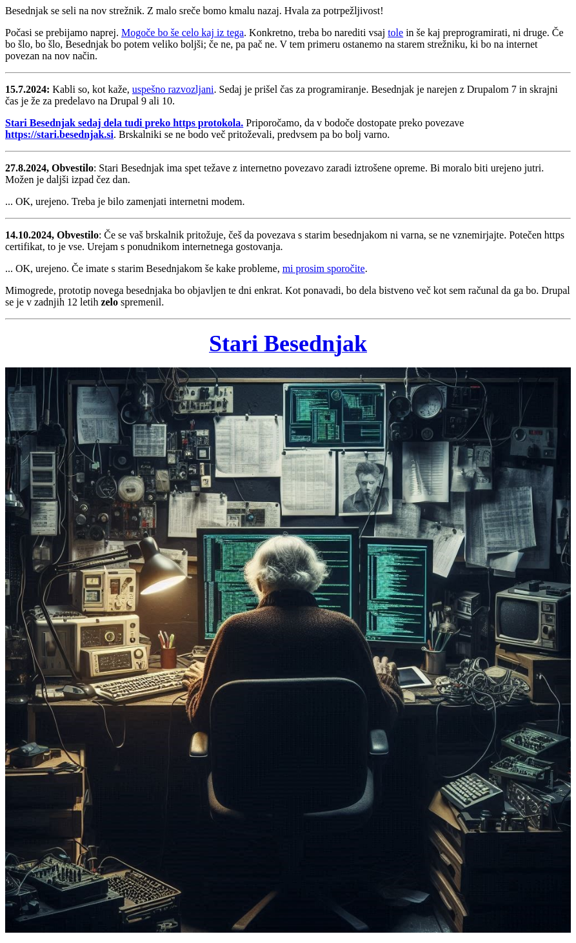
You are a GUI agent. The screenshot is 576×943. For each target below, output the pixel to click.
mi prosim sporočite (324, 268)
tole (395, 32)
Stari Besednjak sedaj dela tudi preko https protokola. (124, 122)
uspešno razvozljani (173, 89)
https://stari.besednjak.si (59, 134)
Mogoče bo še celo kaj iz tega (182, 32)
